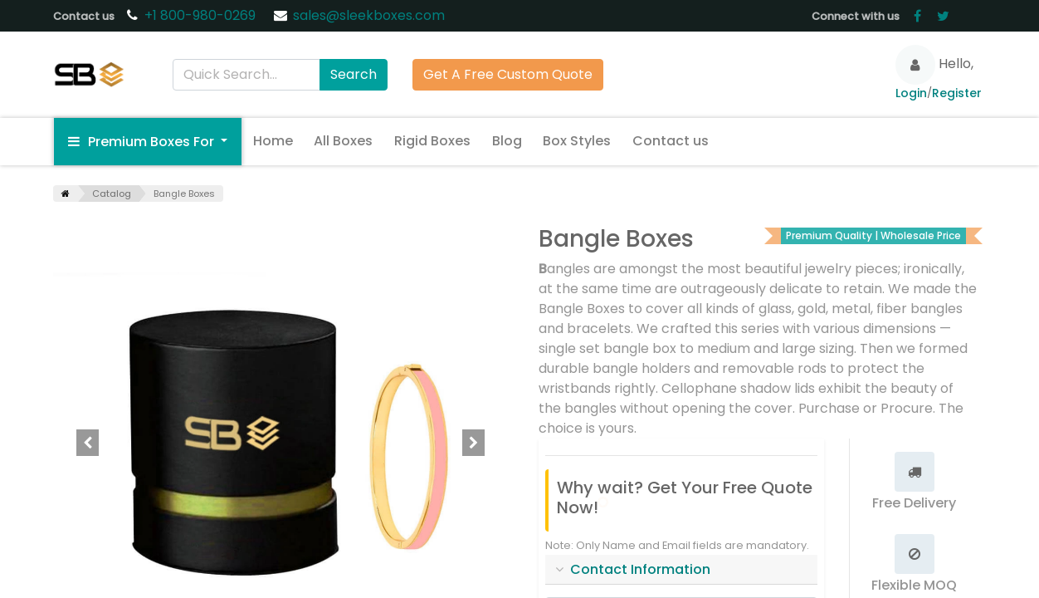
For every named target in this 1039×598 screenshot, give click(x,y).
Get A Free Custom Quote (508, 74)
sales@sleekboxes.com (369, 15)
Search (353, 74)
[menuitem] (273, 141)
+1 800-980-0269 (201, 15)
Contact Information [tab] (640, 569)
